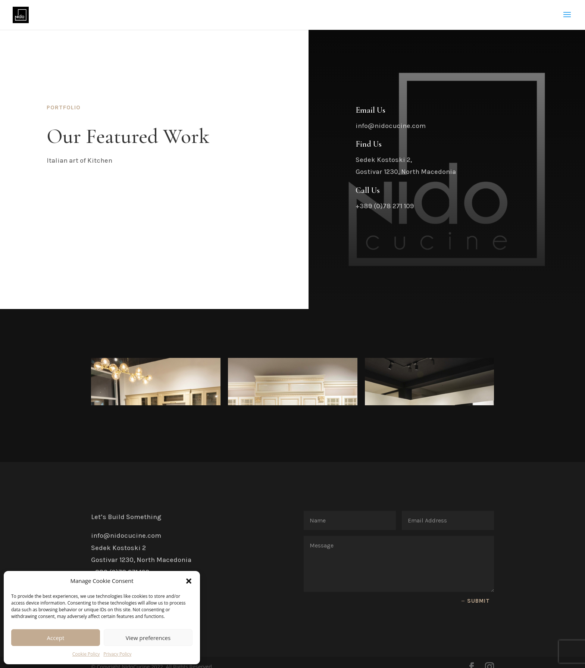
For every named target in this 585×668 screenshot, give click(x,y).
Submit (478, 583)
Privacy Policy (117, 654)
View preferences (148, 638)
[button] (189, 581)
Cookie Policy (86, 654)
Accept (56, 638)
